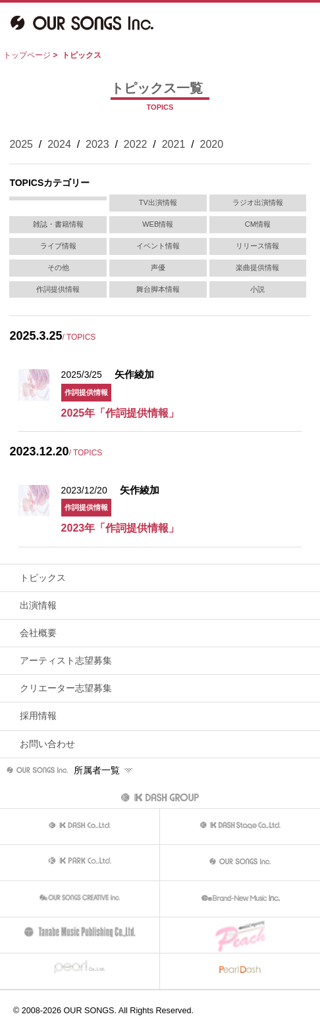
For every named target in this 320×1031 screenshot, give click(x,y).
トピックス (43, 577)
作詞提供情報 (58, 289)
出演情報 (38, 605)
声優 (158, 267)
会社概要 (38, 633)
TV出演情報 (158, 202)
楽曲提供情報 (257, 267)
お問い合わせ (47, 744)
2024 (59, 144)
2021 (174, 144)
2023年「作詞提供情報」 (120, 528)
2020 (212, 144)
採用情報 (38, 715)
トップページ (27, 55)
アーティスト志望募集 (66, 660)
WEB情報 (157, 224)
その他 (58, 267)
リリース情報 (257, 246)
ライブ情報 (58, 246)
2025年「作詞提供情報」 (120, 413)
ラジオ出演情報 (257, 202)
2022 (135, 144)
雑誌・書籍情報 (58, 224)
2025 (21, 144)
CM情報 (258, 224)
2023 (97, 144)
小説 (257, 289)
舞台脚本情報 (158, 289)
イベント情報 (158, 246)
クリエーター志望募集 (66, 688)
